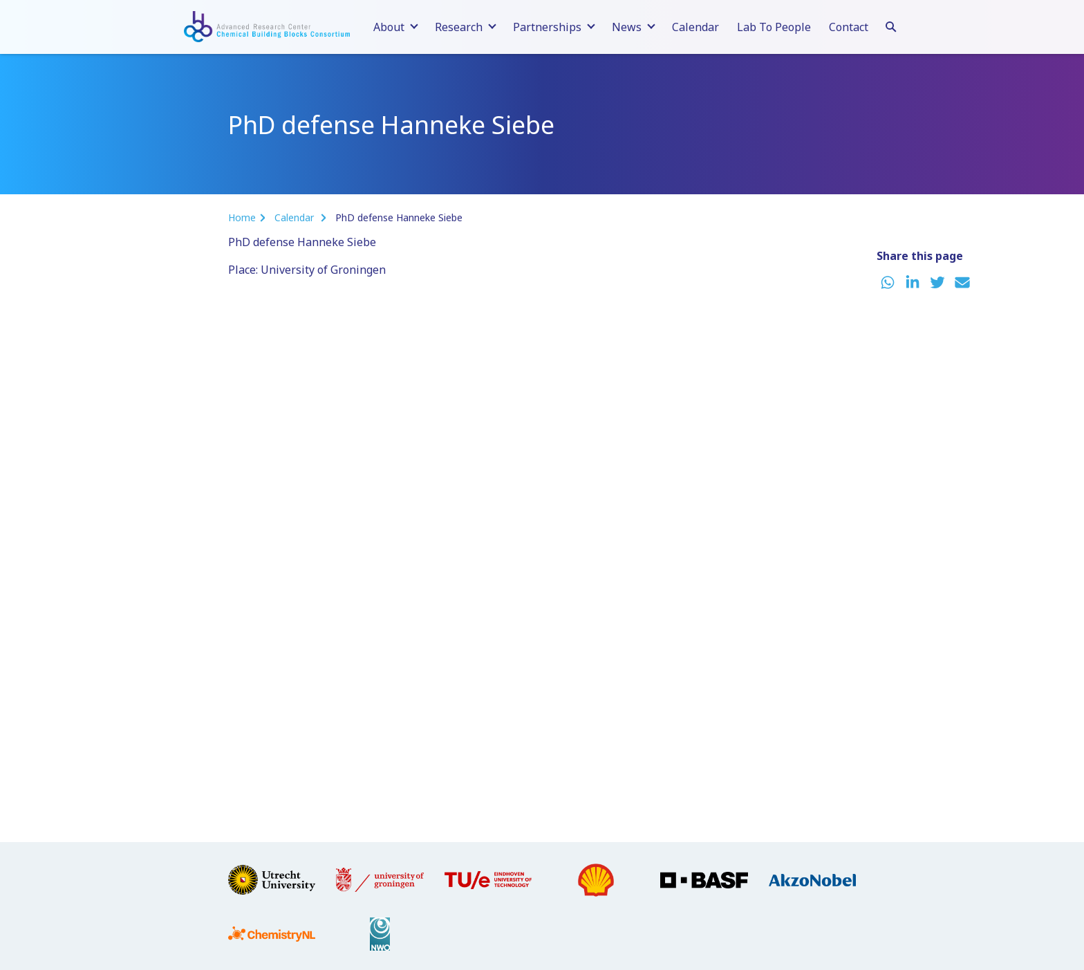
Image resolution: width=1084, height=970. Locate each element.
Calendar (695, 27)
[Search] (891, 25)
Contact (848, 27)
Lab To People (774, 27)
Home (242, 217)
